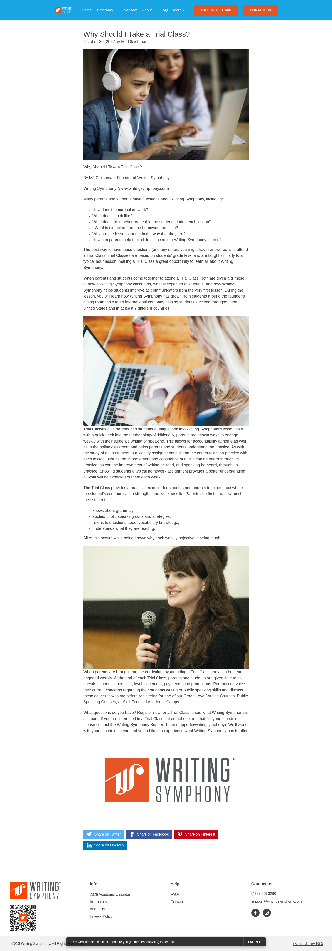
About (147, 10)
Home (87, 10)
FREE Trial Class (216, 10)
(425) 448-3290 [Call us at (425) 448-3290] (263, 894)
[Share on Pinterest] (196, 834)
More (177, 10)
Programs (105, 10)
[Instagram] (267, 913)
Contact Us (260, 10)
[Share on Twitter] (103, 834)
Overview (129, 10)
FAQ (164, 10)
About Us (97, 909)
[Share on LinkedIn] (105, 845)
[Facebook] (255, 913)
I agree (254, 942)
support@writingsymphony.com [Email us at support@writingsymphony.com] (276, 901)
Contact (177, 902)
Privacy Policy (101, 916)
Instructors (98, 902)
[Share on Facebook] (149, 834)
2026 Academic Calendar (110, 894)
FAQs (175, 894)
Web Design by (308, 944)
